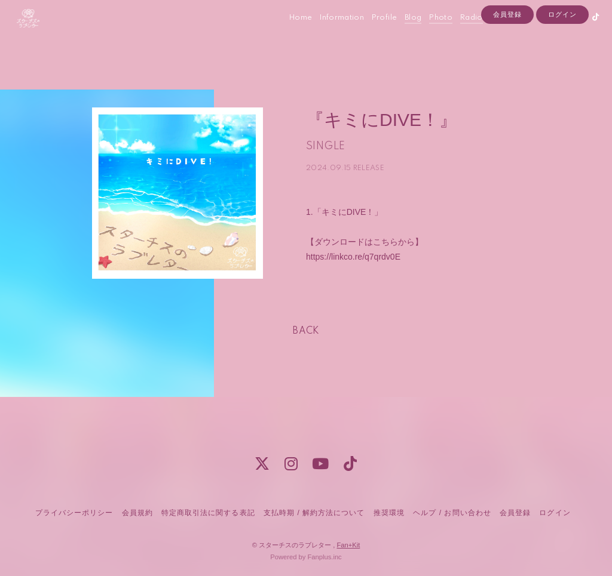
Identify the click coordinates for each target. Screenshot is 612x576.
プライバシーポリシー (74, 513)
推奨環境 (389, 513)
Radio (459, 35)
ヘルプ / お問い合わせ (452, 513)
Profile (372, 35)
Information (330, 35)
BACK (306, 331)
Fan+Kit (348, 545)
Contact (493, 35)
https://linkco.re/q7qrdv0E (353, 256)
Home (288, 35)
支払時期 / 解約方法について (314, 513)
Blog (401, 35)
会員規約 (137, 513)
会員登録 (507, 54)
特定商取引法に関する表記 (208, 513)
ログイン (562, 54)
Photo (428, 35)
